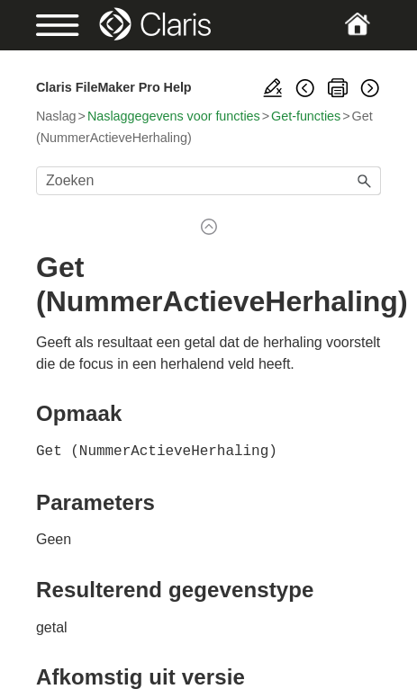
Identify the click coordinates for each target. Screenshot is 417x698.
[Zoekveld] (208, 180)
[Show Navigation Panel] (52, 25)
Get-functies (305, 116)
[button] (365, 180)
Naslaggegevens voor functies (173, 116)
